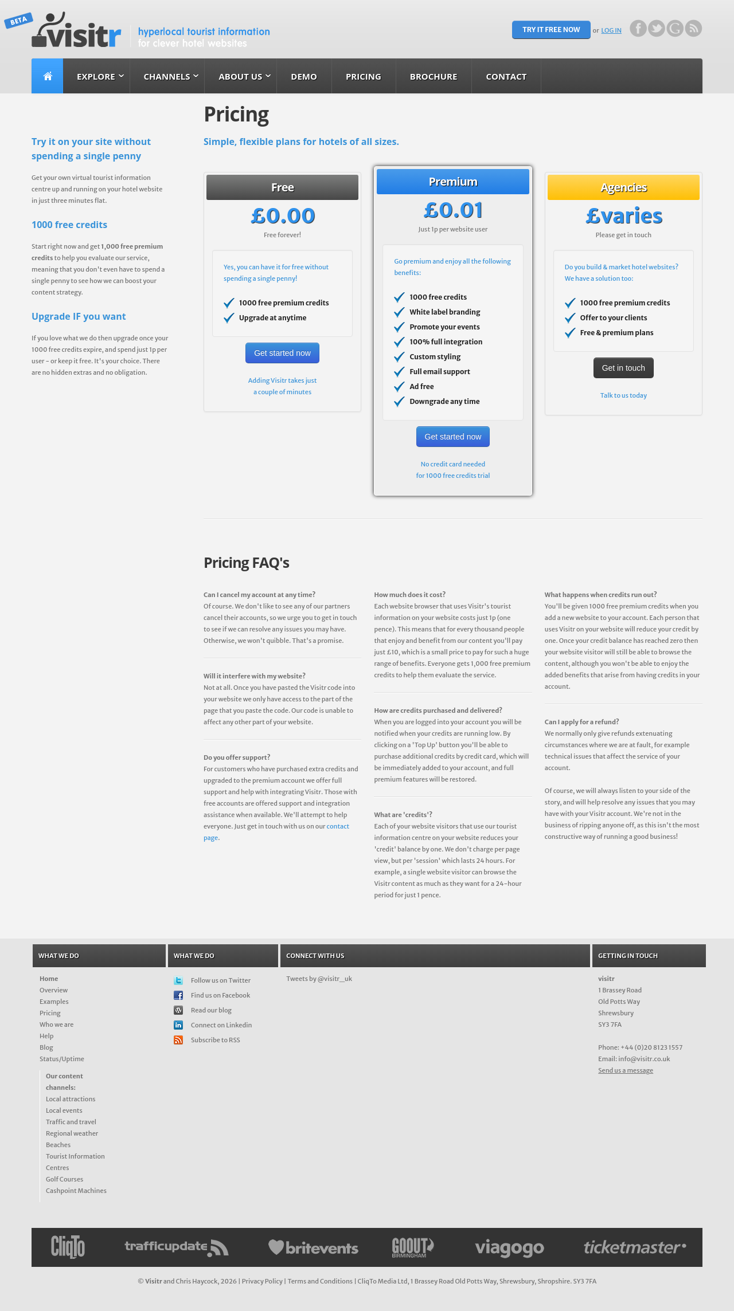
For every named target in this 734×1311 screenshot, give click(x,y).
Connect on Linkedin (221, 1025)
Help (46, 1036)
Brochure (434, 76)
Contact (506, 76)
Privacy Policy (262, 1281)
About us (240, 76)
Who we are (56, 1024)
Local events (64, 1110)
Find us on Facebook (220, 995)
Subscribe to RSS (215, 1040)
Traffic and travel (71, 1122)
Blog (46, 1047)
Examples (54, 1002)
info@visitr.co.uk (644, 1059)
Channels (167, 76)
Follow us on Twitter (221, 980)
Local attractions (71, 1099)
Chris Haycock (196, 1281)
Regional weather (72, 1133)
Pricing (363, 76)
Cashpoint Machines (76, 1191)
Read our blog (211, 1010)
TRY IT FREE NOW (551, 29)
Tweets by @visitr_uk (319, 979)
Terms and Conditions (320, 1281)
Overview (54, 990)
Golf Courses (64, 1179)
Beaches (58, 1145)
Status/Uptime (62, 1059)
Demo (304, 76)
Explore (96, 76)
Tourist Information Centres (75, 1162)
